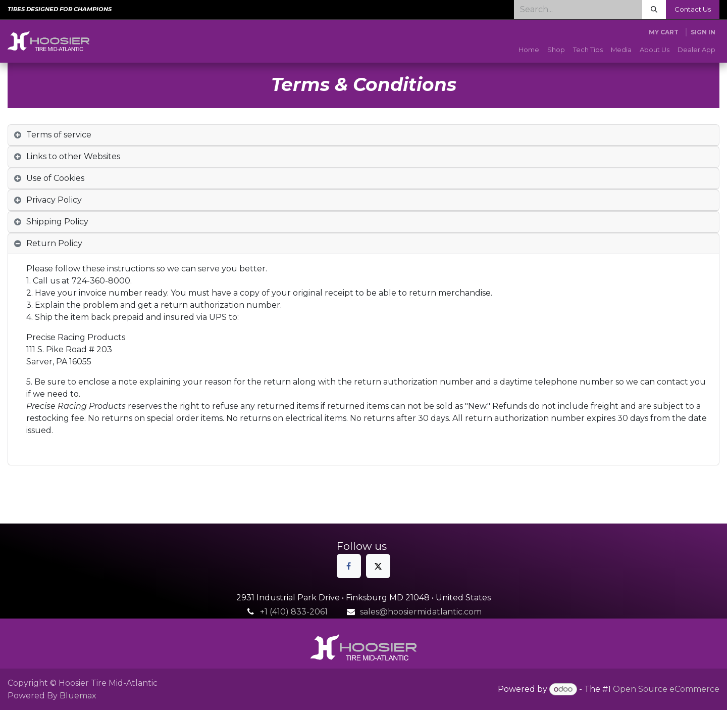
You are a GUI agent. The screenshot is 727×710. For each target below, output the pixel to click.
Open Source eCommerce (666, 689)
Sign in (703, 32)
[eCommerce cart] (664, 32)
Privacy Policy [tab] (54, 200)
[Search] (654, 9)
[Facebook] (349, 566)
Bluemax (78, 695)
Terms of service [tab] (58, 134)
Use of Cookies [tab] (55, 178)
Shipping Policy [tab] (57, 221)
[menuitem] (528, 50)
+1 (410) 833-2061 (294, 612)
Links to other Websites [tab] (73, 156)
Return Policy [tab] (54, 243)
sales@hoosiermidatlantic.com (421, 612)
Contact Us (692, 9)
